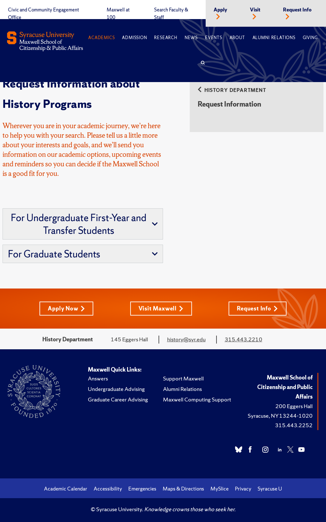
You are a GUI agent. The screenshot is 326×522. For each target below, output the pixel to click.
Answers (98, 378)
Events (213, 37)
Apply (220, 10)
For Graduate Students (83, 253)
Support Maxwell (183, 378)
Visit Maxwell (160, 308)
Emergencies (142, 488)
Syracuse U (270, 488)
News (191, 37)
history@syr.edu (186, 339)
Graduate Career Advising (118, 399)
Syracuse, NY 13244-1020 (280, 415)
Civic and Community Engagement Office (43, 14)
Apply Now (66, 308)
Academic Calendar (65, 488)
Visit (255, 10)
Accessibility (108, 488)
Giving (310, 37)
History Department (235, 90)
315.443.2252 (294, 425)
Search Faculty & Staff (171, 14)
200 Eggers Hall (294, 406)
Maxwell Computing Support (197, 399)
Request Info (297, 10)
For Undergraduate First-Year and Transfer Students (84, 224)
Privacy (243, 488)
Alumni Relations (273, 37)
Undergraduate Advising (116, 389)
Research (165, 37)
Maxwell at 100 (118, 14)
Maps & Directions (183, 488)
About (237, 37)
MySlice (219, 488)
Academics (101, 37)
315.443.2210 (243, 339)
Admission (134, 37)
